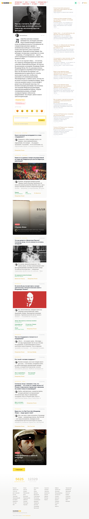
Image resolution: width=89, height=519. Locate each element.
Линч (67, 499)
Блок (24, 494)
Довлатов (46, 492)
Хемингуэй (57, 489)
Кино (23, 381)
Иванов (46, 496)
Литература (18, 132)
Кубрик (67, 494)
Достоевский (16, 492)
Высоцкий (36, 508)
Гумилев (25, 501)
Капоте (57, 506)
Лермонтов (15, 489)
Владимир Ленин (20, 99)
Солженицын (37, 499)
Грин (35, 489)
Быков (46, 499)
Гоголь (14, 494)
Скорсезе (68, 496)
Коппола (68, 492)
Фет (14, 504)
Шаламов (36, 501)
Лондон (57, 496)
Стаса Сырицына (26, 515)
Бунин (35, 491)
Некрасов (15, 501)
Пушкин (14, 487)
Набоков (25, 499)
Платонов (25, 503)
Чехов (24, 487)
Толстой (15, 491)
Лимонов (46, 491)
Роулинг (57, 503)
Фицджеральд (58, 492)
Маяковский (26, 492)
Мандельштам (26, 498)
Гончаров (15, 499)
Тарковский (68, 487)
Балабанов (68, 489)
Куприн (25, 491)
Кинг (56, 504)
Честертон (57, 494)
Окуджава (36, 506)
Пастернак (36, 498)
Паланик (57, 501)
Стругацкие (37, 496)
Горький (25, 504)
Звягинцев (68, 491)
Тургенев (15, 496)
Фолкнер (57, 491)
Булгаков (25, 496)
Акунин (46, 494)
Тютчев (14, 503)
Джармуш (68, 498)
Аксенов (36, 504)
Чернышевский (16, 498)
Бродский (36, 494)
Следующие (19, 469)
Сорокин (46, 487)
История (24, 132)
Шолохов (36, 487)
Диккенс (57, 498)
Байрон (57, 487)
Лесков (25, 489)
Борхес (57, 499)
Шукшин (36, 492)
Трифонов (36, 503)
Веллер (46, 498)
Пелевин (46, 489)
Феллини (68, 501)
